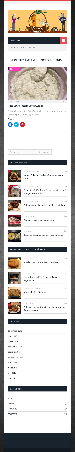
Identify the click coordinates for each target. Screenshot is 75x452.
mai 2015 (12, 378)
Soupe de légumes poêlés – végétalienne (43, 235)
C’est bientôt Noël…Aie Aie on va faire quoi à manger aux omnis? (45, 192)
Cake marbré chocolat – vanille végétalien (44, 205)
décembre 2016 (15, 330)
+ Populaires (16, 249)
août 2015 (12, 362)
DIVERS (11, 403)
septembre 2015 (15, 357)
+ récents (40, 249)
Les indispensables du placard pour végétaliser (41, 279)
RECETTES (14, 69)
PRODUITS (12, 408)
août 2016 (12, 336)
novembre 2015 (15, 346)
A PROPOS (12, 398)
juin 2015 (12, 373)
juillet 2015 (12, 367)
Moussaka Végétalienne (35, 292)
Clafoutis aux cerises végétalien (39, 220)
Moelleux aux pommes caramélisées (42, 262)
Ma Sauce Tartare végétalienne (26, 105)
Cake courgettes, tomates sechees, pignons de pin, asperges (44, 309)
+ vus (29, 249)
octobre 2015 (14, 351)
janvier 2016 (13, 341)
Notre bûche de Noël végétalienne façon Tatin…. (43, 177)
